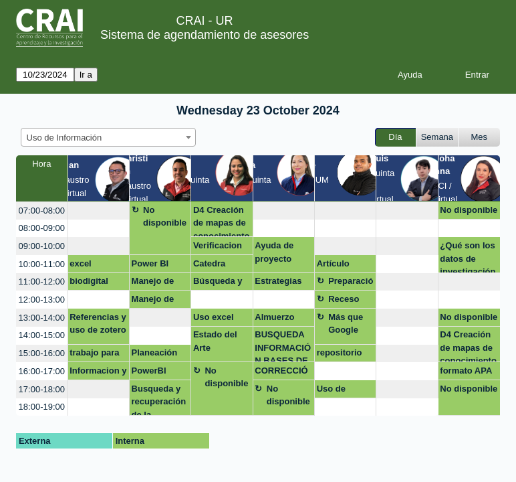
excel (81, 263)
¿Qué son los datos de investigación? (467, 256)
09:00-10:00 (42, 246)
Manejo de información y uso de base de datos (160, 283)
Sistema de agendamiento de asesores (204, 35)
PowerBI (149, 371)
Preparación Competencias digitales (350, 283)
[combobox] (108, 137)
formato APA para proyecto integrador (468, 373)
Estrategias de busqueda (281, 283)
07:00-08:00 (42, 211)
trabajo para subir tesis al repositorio (96, 354)
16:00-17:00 (42, 371)
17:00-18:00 (42, 389)
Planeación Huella (155, 354)
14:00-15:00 (42, 335)
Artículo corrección (339, 265)
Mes (479, 137)
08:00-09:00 (42, 228)
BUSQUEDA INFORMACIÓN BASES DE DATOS (283, 345)
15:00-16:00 (42, 353)
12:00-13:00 (42, 300)
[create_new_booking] (98, 211)
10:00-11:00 (42, 264)
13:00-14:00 (42, 318)
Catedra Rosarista (213, 265)
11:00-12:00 (42, 281)
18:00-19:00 (42, 407)
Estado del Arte (215, 341)
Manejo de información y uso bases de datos (160, 301)
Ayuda (410, 75)
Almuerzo (274, 317)
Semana (437, 137)
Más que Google (345, 323)
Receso (343, 299)
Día (395, 137)
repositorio (339, 352)
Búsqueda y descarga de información (218, 283)
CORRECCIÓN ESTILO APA (281, 373)
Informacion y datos (98, 373)
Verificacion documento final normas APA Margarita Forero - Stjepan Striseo (219, 247)
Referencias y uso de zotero (98, 323)
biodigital (89, 281)
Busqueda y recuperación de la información (159, 400)
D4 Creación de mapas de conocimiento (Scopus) (221, 221)
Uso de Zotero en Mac (336, 391)
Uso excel (213, 317)
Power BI (150, 263)
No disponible (164, 216)
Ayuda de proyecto (274, 252)
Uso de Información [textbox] (64, 138)
